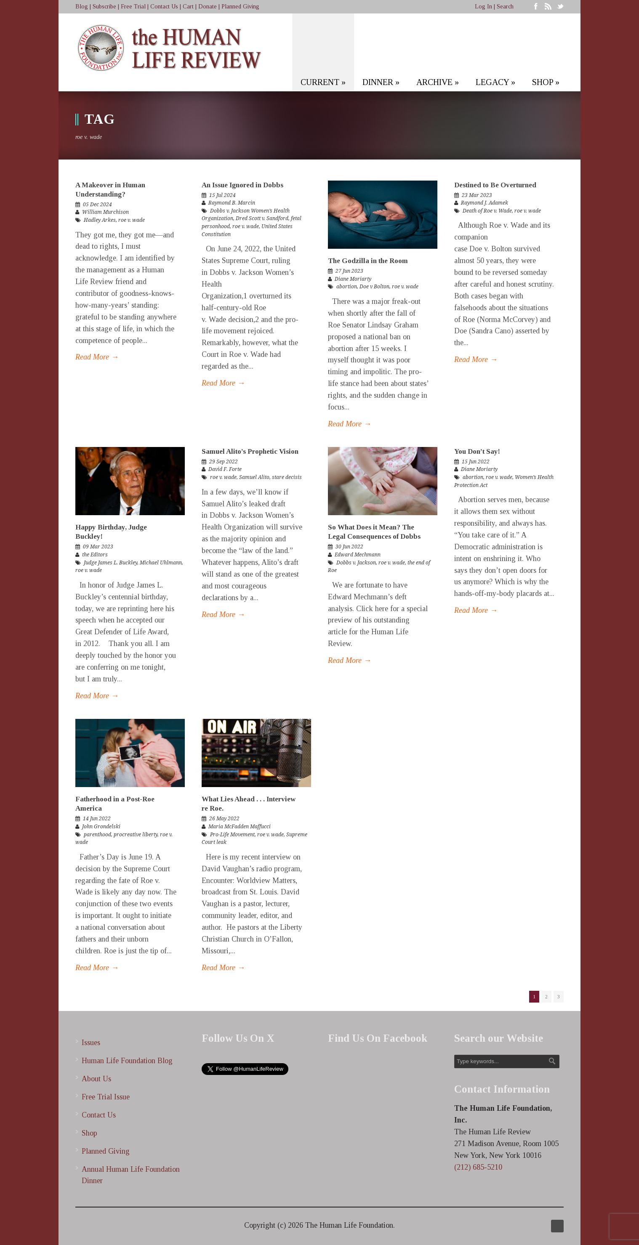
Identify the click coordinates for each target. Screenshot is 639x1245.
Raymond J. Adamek (484, 203)
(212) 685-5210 (478, 1167)
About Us (96, 1079)
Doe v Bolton (374, 287)
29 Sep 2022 (223, 462)
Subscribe (104, 6)
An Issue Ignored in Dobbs (242, 185)
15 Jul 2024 (222, 195)
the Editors (95, 555)
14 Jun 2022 (97, 819)
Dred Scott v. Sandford (262, 218)
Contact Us (164, 6)
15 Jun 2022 (476, 462)
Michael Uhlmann (161, 563)
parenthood (97, 835)
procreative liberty (135, 835)
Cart (188, 6)
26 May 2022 (224, 819)
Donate (207, 6)
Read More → (97, 357)
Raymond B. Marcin (231, 203)
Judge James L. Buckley (110, 563)
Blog (81, 6)
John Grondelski (101, 827)
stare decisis (287, 477)
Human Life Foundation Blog (127, 1060)
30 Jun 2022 (349, 547)
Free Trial (133, 6)
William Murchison (105, 212)
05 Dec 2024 (97, 205)
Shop (89, 1133)
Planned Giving (240, 6)
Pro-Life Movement (232, 835)
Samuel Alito (254, 477)
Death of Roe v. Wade (487, 211)
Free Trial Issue (106, 1097)
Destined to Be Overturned (495, 185)
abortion (346, 287)
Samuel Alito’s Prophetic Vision (250, 451)
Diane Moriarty (353, 279)
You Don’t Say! (477, 451)
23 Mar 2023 (477, 195)
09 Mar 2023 (98, 547)
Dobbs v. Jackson (356, 563)
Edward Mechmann (358, 555)
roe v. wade (131, 220)
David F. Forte (225, 469)
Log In (483, 6)
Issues (91, 1042)
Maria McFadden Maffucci (239, 827)
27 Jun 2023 (349, 271)
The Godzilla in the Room (368, 261)
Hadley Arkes (100, 220)
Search (505, 6)
